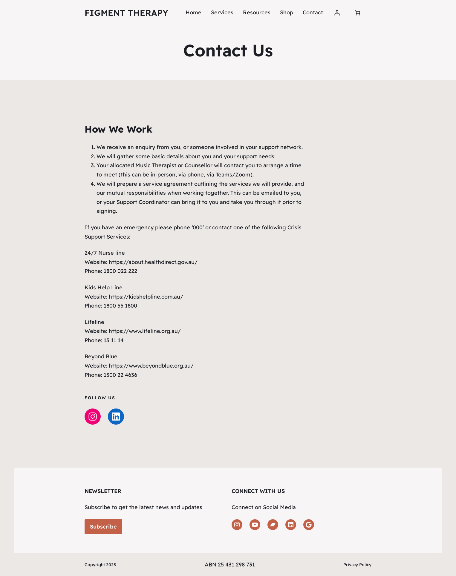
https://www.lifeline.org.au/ (144, 331)
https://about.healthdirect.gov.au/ (152, 262)
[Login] (337, 12)
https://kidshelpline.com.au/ (145, 296)
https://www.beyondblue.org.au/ (150, 365)
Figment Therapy (126, 12)
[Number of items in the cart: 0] (357, 12)
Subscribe (103, 526)
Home (193, 12)
